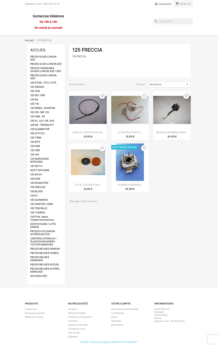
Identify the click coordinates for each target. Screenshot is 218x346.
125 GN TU (36, 166)
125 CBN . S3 (37, 116)
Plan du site (74, 332)
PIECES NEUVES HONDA (44, 253)
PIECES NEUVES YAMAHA (45, 248)
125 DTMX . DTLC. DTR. (43, 82)
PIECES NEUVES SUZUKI (44, 264)
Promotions (31, 309)
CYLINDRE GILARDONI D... (130, 184)
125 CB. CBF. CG (39, 112)
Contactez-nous (77, 328)
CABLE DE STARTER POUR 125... (88, 132)
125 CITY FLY (37, 133)
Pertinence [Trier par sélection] (169, 84)
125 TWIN (35, 137)
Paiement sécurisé (78, 324)
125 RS (34, 99)
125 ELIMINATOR (40, 129)
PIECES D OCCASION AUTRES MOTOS (42, 233)
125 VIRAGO (37, 87)
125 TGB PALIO (38, 208)
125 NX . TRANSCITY (42, 125)
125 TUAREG (37, 212)
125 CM (34, 154)
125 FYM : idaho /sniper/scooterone (42, 218)
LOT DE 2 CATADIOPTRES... (88, 184)
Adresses (116, 320)
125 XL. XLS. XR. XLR (42, 120)
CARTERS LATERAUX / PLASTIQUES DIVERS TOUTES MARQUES (43, 241)
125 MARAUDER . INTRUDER (40, 160)
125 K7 (34, 195)
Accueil (38, 50)
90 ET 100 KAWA (39, 170)
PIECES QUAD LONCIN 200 (43, 58)
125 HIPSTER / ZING (41, 204)
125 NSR (35, 146)
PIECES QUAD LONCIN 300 (43, 77)
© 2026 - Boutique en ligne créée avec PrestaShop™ (109, 342)
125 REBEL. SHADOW (42, 108)
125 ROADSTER (39, 183)
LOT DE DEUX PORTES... (130, 132)
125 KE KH (36, 174)
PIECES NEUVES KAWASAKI (39, 259)
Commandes (117, 313)
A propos (73, 320)
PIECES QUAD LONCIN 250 (46, 64)
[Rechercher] (173, 21)
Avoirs (114, 316)
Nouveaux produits (35, 313)
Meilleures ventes (34, 316)
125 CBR (35, 150)
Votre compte (121, 303)
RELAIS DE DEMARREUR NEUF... (172, 132)
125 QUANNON (39, 199)
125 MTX (35, 141)
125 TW (34, 103)
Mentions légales (77, 313)
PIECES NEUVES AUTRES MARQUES (44, 270)
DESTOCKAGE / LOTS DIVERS (43, 225)
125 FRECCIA (37, 187)
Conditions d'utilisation (80, 316)
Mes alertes (117, 324)
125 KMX (35, 178)
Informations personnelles (125, 309)
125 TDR (35, 91)
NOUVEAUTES (38, 276)
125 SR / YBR (37, 95)
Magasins (73, 336)
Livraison (72, 309)
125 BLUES (36, 191)
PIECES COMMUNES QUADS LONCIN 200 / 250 (45, 70)
